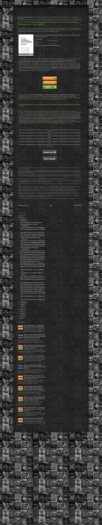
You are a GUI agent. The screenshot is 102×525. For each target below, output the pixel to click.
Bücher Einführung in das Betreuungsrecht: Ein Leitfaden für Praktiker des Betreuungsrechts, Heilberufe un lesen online (28, 406)
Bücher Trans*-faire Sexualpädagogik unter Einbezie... (27, 258)
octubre (23, 350)
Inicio (50, 209)
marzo (23, 362)
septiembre (24, 352)
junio (23, 357)
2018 (21, 367)
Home (20, 17)
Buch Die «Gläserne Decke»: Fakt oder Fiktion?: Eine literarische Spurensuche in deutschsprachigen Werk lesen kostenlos (28, 463)
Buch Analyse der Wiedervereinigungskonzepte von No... (29, 302)
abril (23, 360)
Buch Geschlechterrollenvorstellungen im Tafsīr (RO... (29, 279)
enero (23, 365)
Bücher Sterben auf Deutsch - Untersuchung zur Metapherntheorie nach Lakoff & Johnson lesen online (28, 493)
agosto (23, 353)
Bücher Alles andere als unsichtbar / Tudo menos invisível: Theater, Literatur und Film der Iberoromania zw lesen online (28, 448)
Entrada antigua (76, 209)
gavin (51, 2)
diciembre (24, 223)
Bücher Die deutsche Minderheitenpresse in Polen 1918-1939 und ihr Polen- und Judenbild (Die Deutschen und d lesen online (28, 391)
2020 (21, 219)
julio (23, 355)
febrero (23, 364)
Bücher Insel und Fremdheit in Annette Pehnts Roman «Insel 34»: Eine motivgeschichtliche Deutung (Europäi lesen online (28, 478)
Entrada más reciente (24, 209)
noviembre (24, 224)
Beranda (51, 7)
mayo (23, 358)
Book (23, 17)
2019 (21, 221)
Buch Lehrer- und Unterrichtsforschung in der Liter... (28, 244)
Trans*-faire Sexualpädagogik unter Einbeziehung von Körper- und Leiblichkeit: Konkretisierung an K (53, 95)
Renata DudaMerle (29, 17)
